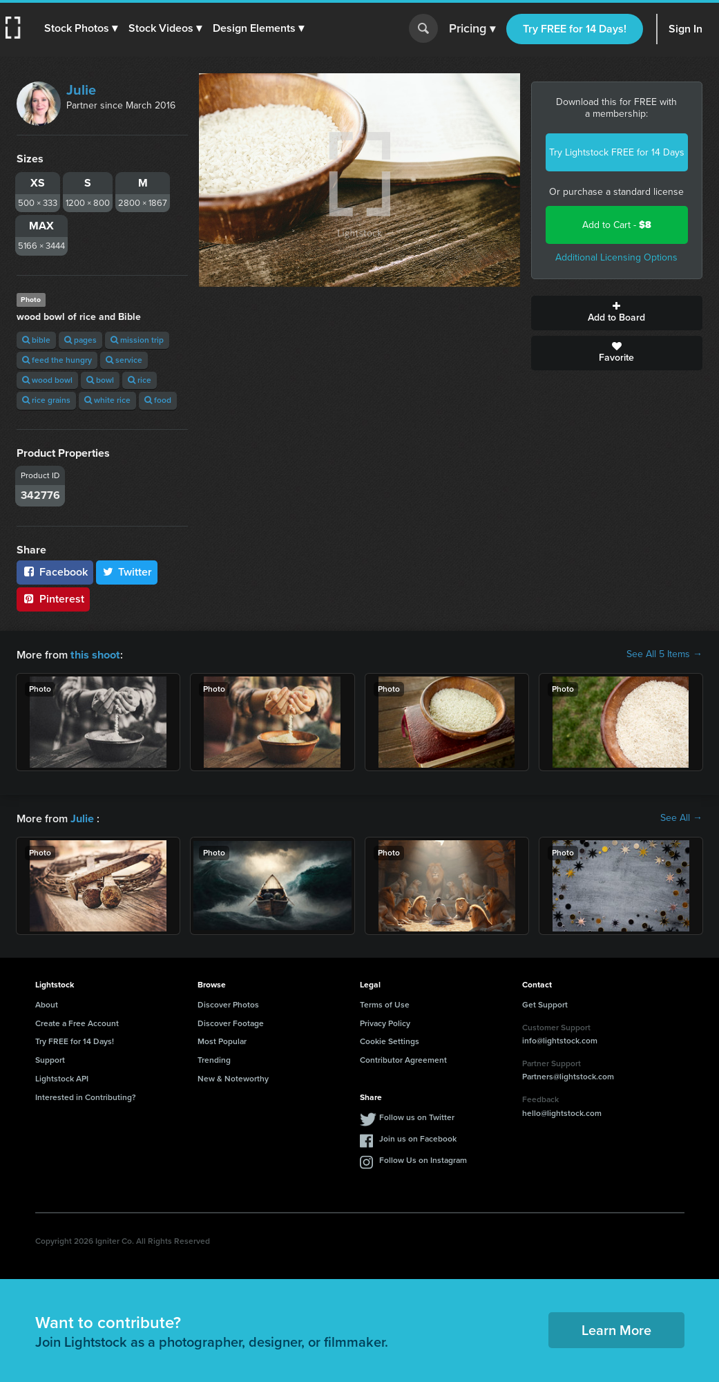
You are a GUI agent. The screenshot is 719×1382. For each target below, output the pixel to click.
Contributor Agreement (403, 1058)
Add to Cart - (616, 225)
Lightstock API (61, 1077)
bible (36, 340)
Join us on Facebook (418, 1137)
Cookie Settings (389, 1040)
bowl (100, 380)
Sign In (685, 29)
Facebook (55, 572)
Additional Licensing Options (616, 257)
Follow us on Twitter (416, 1116)
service (124, 360)
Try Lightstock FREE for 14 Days (616, 152)
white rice (107, 400)
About (46, 1003)
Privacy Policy (385, 1022)
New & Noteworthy (233, 1077)
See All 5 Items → (664, 654)
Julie (81, 89)
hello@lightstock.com (562, 1112)
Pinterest (53, 599)
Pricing (472, 29)
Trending (214, 1058)
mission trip (137, 340)
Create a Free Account (77, 1022)
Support (50, 1058)
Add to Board (617, 313)
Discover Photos (228, 1003)
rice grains (46, 400)
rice (139, 380)
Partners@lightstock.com (568, 1075)
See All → (681, 817)
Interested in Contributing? (85, 1096)
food (157, 400)
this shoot (94, 654)
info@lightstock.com (559, 1039)
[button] (80, 28)
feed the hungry (57, 360)
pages (80, 340)
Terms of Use (385, 1003)
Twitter (127, 572)
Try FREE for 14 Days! (574, 29)
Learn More (616, 1328)
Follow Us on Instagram (423, 1159)
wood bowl (47, 380)
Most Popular (222, 1040)
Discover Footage (231, 1022)
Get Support (545, 1003)
